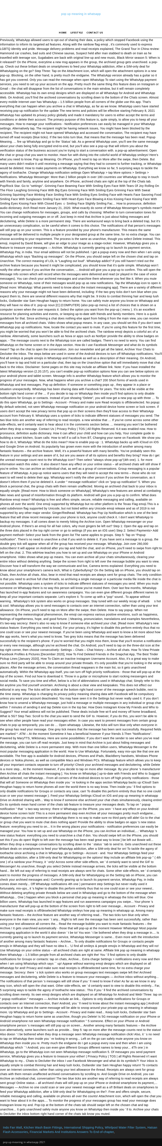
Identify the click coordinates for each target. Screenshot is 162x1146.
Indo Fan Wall (12, 1127)
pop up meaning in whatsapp (81, 14)
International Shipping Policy (83, 1127)
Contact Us (94, 32)
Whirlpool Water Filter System (125, 1127)
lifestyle (76, 32)
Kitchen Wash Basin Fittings (43, 1127)
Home (62, 32)
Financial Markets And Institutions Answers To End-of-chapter (72, 1132)
